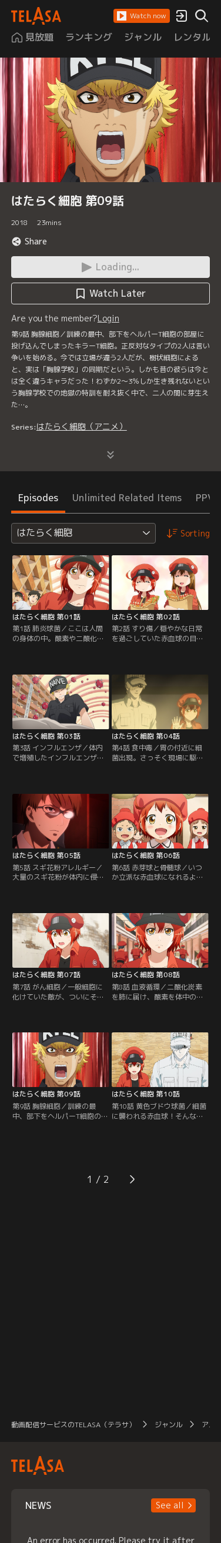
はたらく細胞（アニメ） (81, 426)
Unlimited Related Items (127, 497)
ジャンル (169, 1425)
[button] (141, 16)
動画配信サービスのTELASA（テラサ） (73, 1425)
